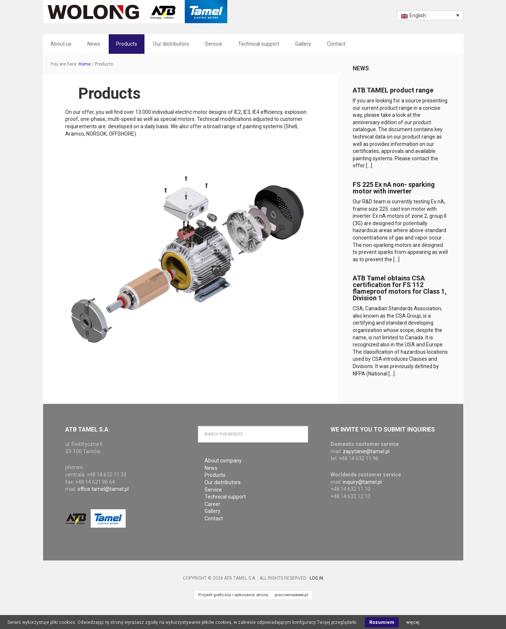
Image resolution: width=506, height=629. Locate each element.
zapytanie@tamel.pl (366, 451)
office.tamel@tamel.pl (103, 489)
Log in (316, 578)
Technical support (225, 497)
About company (223, 461)
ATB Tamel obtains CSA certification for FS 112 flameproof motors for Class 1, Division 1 (400, 288)
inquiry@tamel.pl (362, 482)
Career (212, 504)
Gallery (212, 511)
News (361, 68)
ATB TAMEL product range (393, 90)
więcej (412, 622)
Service (213, 490)
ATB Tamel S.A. (135, 11)
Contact (214, 518)
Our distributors (223, 482)
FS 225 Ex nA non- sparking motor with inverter (394, 188)
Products (215, 475)
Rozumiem (381, 622)
